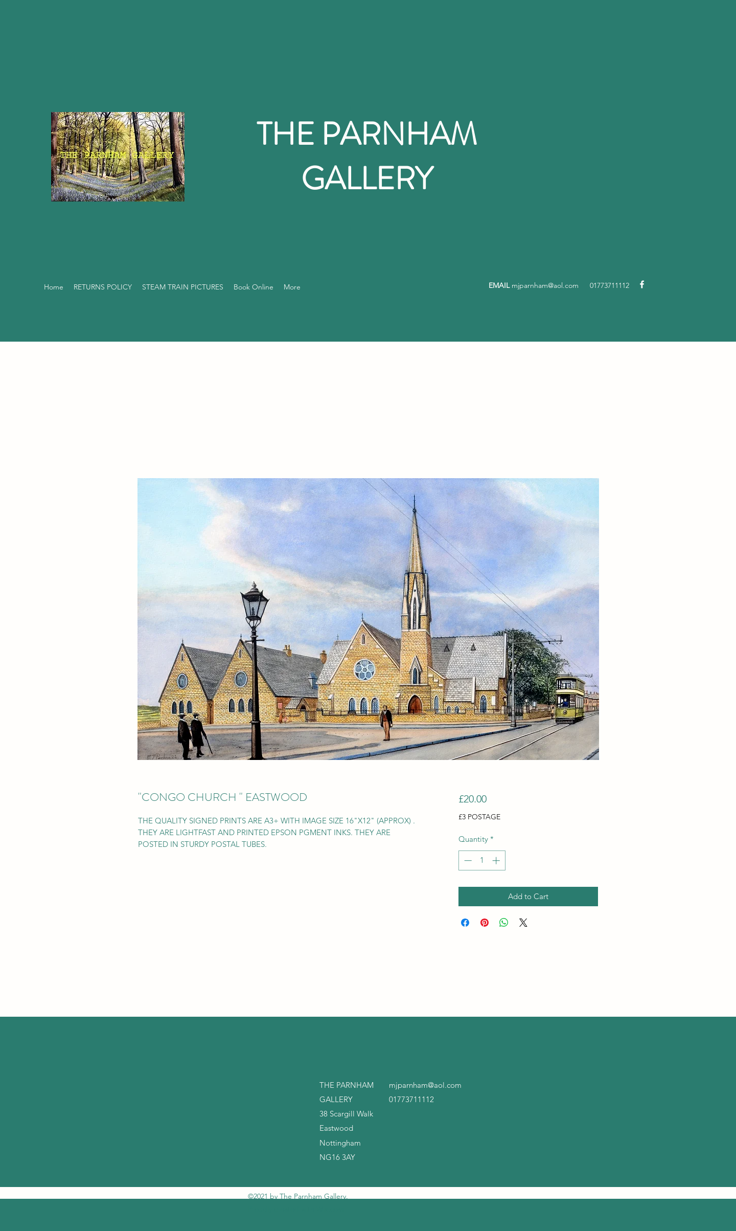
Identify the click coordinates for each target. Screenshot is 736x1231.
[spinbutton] (481, 860)
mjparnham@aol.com (545, 285)
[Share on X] (523, 922)
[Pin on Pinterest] (484, 922)
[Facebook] (642, 284)
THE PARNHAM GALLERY (367, 156)
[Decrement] (467, 860)
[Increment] (497, 860)
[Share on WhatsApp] (504, 922)
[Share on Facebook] (465, 922)
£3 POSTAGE (479, 816)
